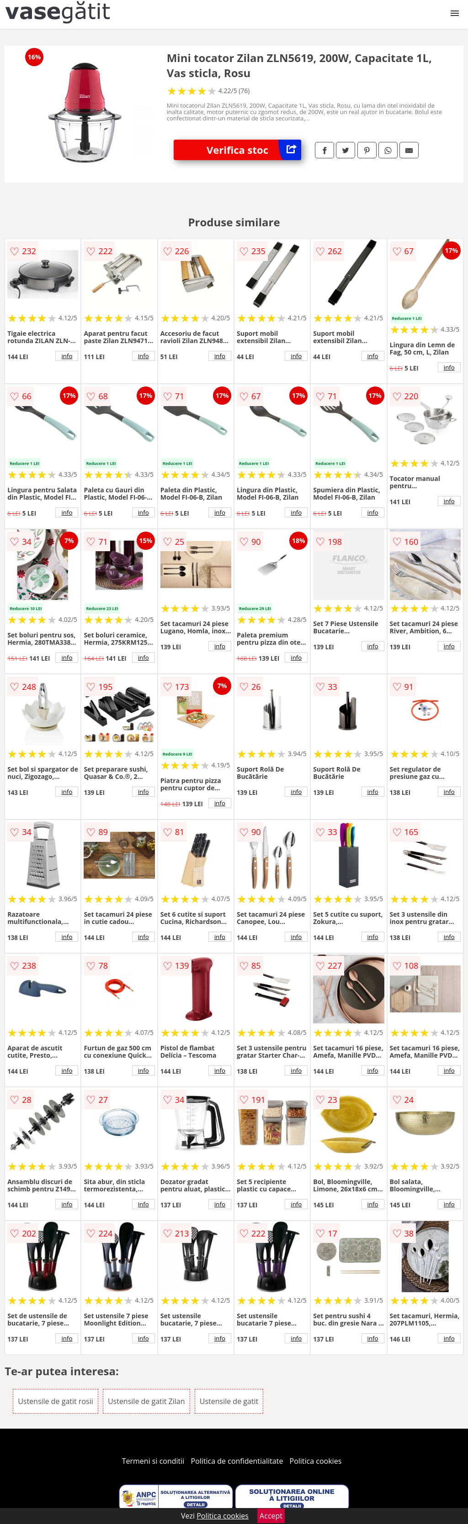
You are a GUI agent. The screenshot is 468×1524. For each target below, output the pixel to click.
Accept (271, 1516)
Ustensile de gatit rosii (55, 1401)
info (66, 356)
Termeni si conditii (153, 1461)
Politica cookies (316, 1461)
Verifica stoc (254, 150)
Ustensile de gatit (229, 1401)
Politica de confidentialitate (237, 1461)
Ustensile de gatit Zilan (146, 1401)
